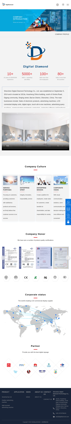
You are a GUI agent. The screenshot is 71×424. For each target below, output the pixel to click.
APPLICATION (19, 392)
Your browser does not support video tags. (35, 131)
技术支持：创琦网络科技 (42, 422)
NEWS (28, 392)
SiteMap (34, 422)
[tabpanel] (10, 258)
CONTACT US (48, 399)
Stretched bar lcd (7, 397)
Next (68, 258)
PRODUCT (5, 392)
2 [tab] (37, 271)
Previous (3, 258)
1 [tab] (34, 271)
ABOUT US (39, 392)
